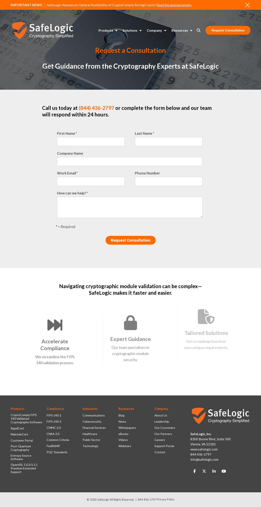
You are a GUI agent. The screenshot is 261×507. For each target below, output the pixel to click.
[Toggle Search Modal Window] (198, 30)
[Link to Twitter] (204, 471)
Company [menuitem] (154, 30)
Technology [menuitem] (90, 446)
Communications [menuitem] (94, 415)
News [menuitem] (122, 421)
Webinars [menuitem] (124, 446)
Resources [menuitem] (179, 30)
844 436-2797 (147, 499)
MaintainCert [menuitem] (19, 434)
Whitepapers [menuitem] (127, 427)
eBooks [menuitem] (123, 434)
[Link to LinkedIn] (214, 471)
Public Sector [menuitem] (91, 440)
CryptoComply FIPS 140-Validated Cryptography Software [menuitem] (26, 418)
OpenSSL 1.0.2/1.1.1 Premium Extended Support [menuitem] (24, 468)
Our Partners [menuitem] (163, 434)
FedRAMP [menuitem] (53, 446)
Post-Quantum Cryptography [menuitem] (21, 448)
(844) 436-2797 (96, 108)
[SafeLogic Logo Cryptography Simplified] (42, 30)
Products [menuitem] (105, 30)
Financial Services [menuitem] (94, 427)
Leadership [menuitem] (161, 421)
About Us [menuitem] (160, 415)
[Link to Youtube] (224, 471)
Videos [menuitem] (123, 440)
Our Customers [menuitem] (164, 427)
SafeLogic (103, 499)
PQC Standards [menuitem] (57, 452)
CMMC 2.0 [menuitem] (54, 427)
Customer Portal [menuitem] (22, 440)
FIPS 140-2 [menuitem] (54, 415)
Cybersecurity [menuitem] (92, 421)
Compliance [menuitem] (55, 409)
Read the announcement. (174, 5)
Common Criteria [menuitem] (58, 440)
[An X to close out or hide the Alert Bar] (247, 5)
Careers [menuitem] (159, 440)
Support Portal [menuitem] (164, 446)
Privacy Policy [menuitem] (165, 499)
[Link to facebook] (194, 471)
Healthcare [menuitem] (90, 434)
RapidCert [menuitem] (17, 428)
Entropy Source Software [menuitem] (21, 457)
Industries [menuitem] (90, 409)
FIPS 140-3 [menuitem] (54, 421)
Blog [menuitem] (121, 415)
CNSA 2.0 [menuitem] (53, 434)
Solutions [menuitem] (130, 30)
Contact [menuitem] (159, 452)
